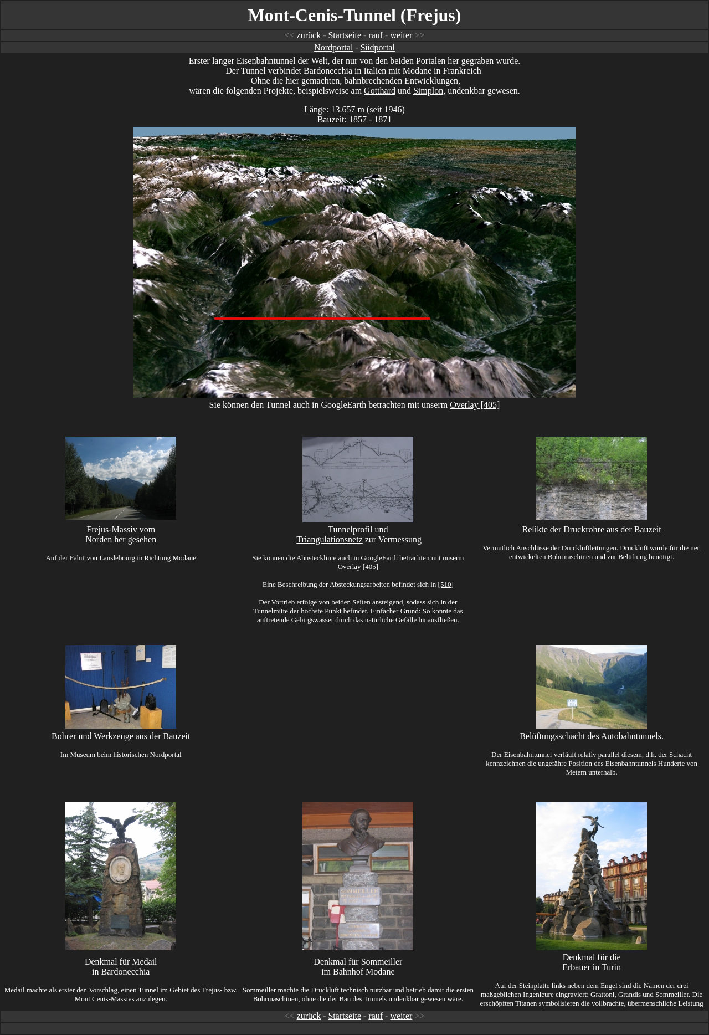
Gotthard (379, 90)
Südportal (378, 47)
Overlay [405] (475, 404)
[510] (446, 584)
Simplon (428, 90)
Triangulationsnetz (329, 539)
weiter (401, 35)
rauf (375, 35)
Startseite (344, 35)
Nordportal (333, 47)
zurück (309, 35)
